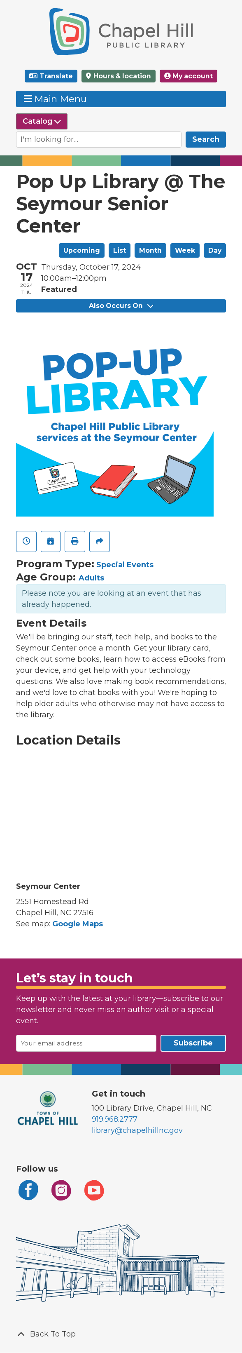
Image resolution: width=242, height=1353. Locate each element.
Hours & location (121, 76)
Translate (56, 76)
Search (205, 139)
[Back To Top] (121, 1334)
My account (188, 76)
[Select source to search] (41, 121)
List (119, 250)
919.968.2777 (114, 1119)
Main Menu (55, 99)
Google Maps (77, 923)
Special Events (125, 564)
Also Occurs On (121, 306)
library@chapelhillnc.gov (137, 1130)
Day (214, 250)
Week (185, 250)
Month (150, 250)
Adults (91, 578)
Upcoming (81, 250)
